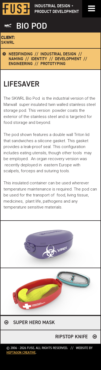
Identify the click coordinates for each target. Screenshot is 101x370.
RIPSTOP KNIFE (71, 337)
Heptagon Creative (21, 352)
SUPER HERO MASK (34, 322)
